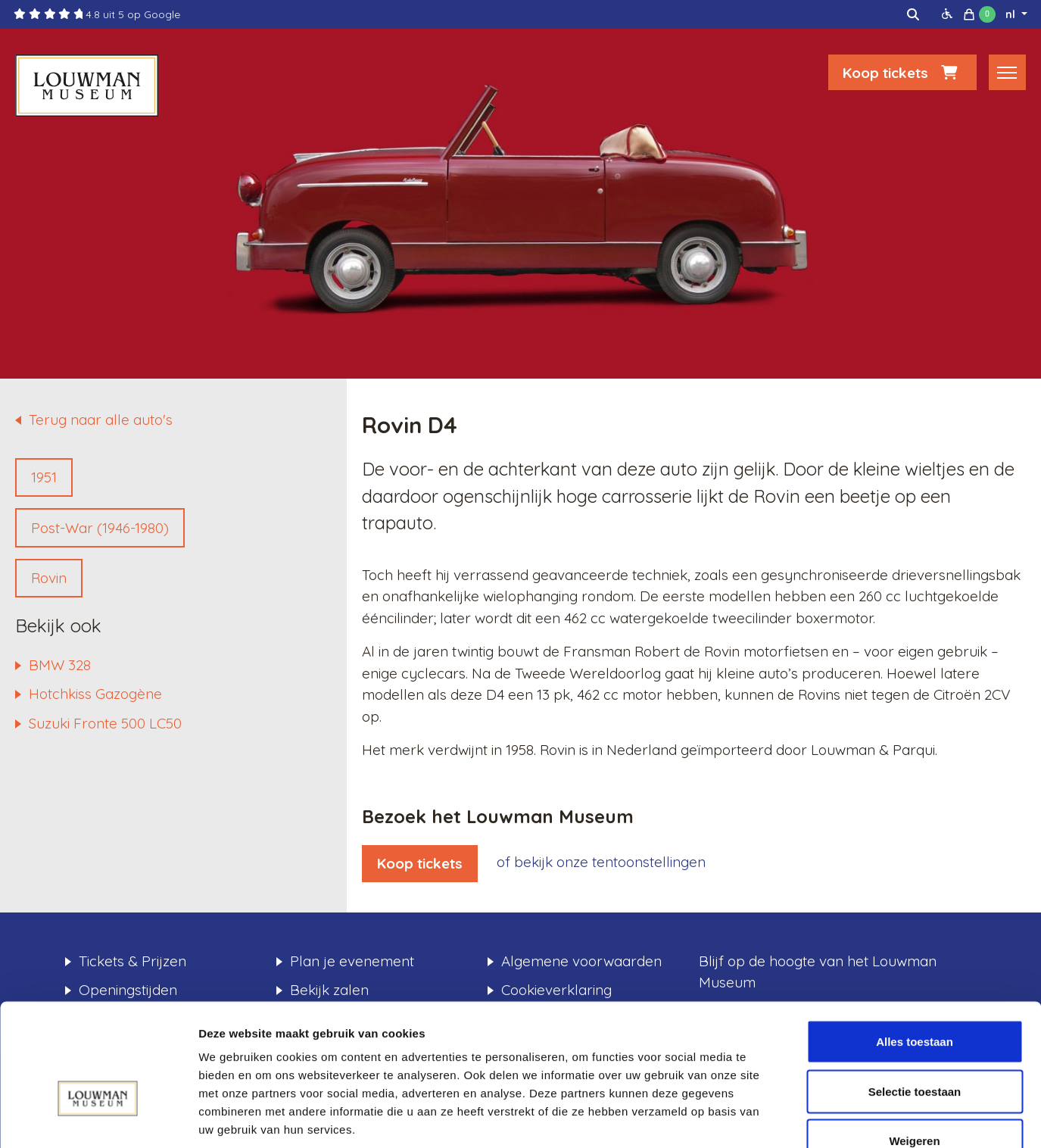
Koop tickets (902, 73)
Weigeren (914, 1048)
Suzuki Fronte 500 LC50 (105, 723)
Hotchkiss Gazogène (95, 694)
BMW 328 (60, 665)
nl (1011, 14)
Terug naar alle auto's (101, 419)
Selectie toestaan (915, 999)
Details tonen (818, 1118)
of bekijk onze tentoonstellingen (601, 862)
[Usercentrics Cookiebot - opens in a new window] (98, 1118)
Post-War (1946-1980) (100, 528)
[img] (913, 14)
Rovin (49, 578)
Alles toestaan (914, 949)
